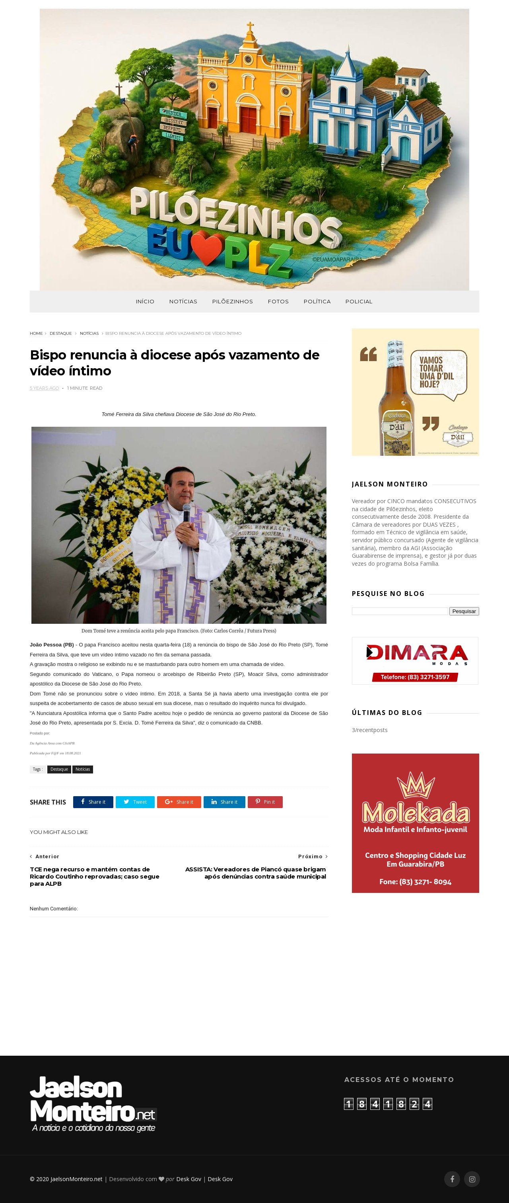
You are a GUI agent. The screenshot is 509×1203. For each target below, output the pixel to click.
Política (317, 301)
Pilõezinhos (232, 301)
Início (145, 301)
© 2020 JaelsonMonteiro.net (66, 1179)
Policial (359, 301)
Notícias (183, 301)
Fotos (278, 301)
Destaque (61, 333)
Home (36, 333)
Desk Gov (188, 1179)
